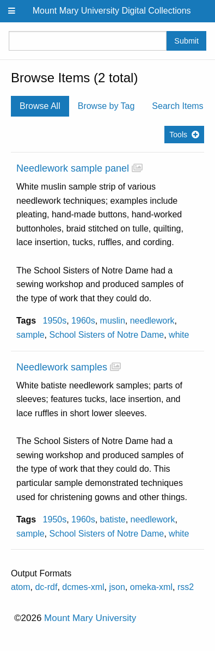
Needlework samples (61, 367)
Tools (178, 134)
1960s (83, 320)
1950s (55, 320)
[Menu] (12, 11)
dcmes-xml (83, 587)
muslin (112, 320)
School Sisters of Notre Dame (106, 334)
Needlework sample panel (72, 168)
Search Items (177, 106)
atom (20, 587)
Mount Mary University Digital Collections (112, 10)
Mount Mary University (90, 618)
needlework (152, 320)
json (117, 587)
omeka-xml (151, 587)
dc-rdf (46, 587)
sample (30, 334)
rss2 (185, 587)
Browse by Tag (106, 106)
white (179, 334)
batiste (113, 519)
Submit (186, 40)
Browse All (40, 106)
